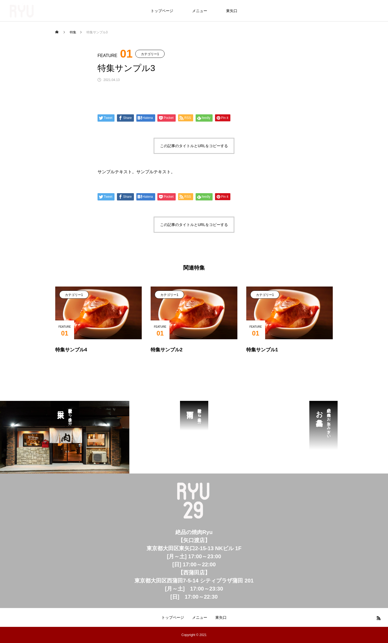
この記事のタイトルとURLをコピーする (194, 146)
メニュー (199, 11)
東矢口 (231, 11)
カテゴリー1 (150, 54)
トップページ (162, 11)
